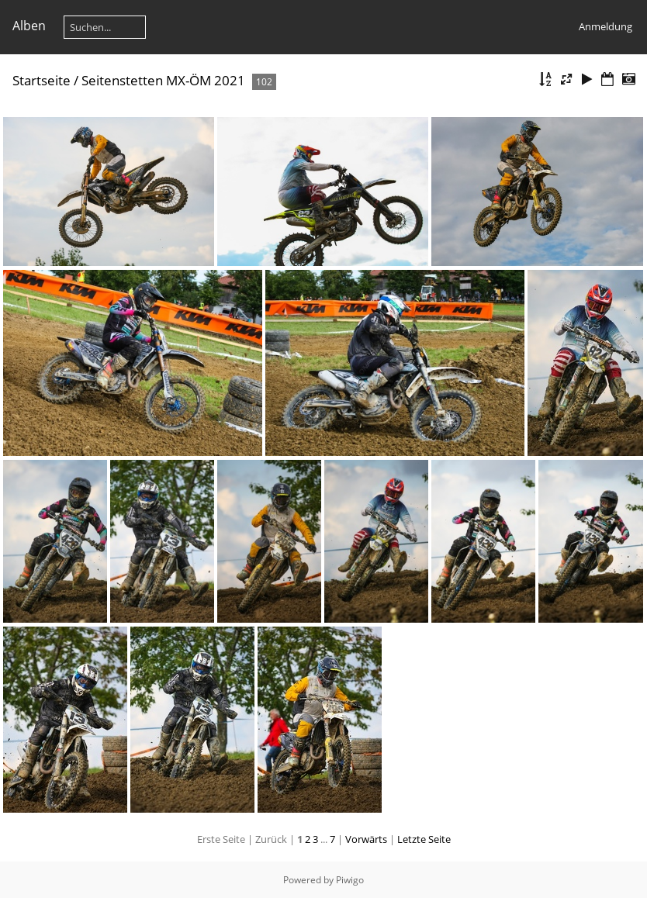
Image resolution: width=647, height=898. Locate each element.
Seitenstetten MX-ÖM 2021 (163, 80)
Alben (29, 25)
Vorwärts (366, 839)
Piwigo (350, 879)
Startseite (41, 80)
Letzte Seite (424, 839)
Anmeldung (605, 26)
